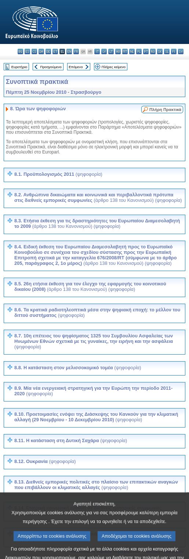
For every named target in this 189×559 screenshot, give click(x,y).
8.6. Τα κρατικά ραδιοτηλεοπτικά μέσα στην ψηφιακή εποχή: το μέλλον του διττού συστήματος (97, 312)
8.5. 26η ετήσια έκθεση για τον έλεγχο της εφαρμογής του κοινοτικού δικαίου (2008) (90, 286)
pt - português (146, 51)
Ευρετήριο (19, 67)
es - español (27, 51)
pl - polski (139, 51)
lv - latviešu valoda (104, 51)
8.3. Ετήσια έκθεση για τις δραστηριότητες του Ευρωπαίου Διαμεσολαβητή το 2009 (97, 223)
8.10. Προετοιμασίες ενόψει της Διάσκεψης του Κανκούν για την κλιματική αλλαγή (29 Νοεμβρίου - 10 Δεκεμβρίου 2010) (96, 416)
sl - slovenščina (167, 51)
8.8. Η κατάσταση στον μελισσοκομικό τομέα (77, 367)
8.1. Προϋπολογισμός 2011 (58, 174)
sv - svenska (180, 51)
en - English (69, 51)
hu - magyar (118, 51)
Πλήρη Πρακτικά (165, 109)
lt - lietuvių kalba (111, 51)
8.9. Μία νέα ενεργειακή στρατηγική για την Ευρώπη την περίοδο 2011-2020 (93, 390)
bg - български (20, 51)
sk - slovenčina (160, 51)
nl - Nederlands (132, 51)
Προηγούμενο (50, 67)
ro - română (153, 51)
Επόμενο (76, 67)
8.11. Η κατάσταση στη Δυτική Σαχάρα (70, 440)
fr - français (76, 51)
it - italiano (97, 51)
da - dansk (41, 51)
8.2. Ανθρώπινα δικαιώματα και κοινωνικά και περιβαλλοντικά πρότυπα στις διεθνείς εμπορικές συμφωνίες (98, 197)
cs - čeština (34, 51)
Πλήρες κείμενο (114, 67)
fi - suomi (174, 51)
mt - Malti (125, 51)
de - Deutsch (48, 51)
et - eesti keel (55, 51)
